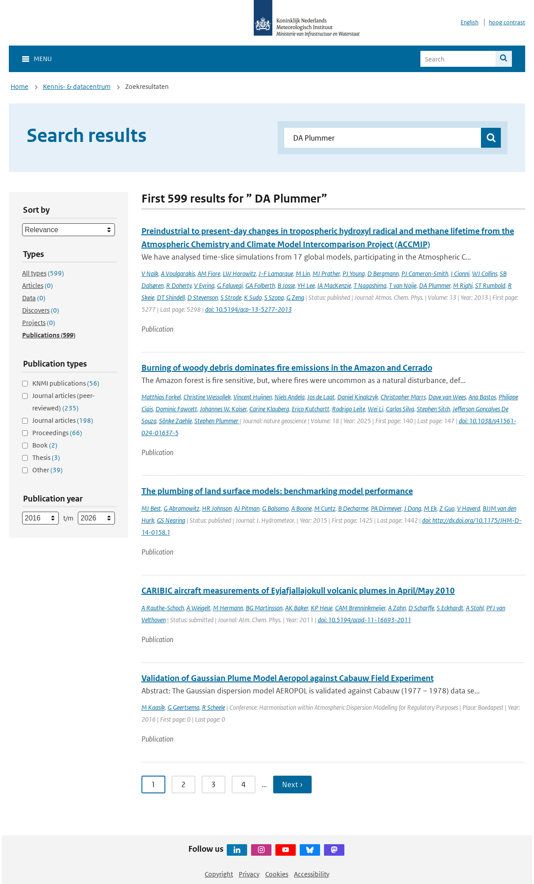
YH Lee (306, 285)
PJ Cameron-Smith (424, 273)
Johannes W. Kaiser (223, 409)
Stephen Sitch (433, 409)
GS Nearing (171, 520)
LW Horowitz (239, 273)
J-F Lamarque (276, 273)
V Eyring (204, 285)
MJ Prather (326, 273)
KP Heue (321, 608)
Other (47, 470)
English (469, 22)
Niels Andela (290, 397)
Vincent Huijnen (252, 397)
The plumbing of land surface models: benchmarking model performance (277, 491)
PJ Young (354, 273)
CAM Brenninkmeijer (360, 608)
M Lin (303, 273)
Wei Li (375, 409)
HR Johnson (217, 508)
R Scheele (213, 707)
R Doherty (178, 285)
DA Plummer (434, 285)
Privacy (249, 874)
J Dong (412, 508)
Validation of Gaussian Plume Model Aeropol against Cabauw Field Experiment (287, 678)
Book (44, 445)
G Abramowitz (181, 508)
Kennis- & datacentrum (77, 86)
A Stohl (475, 608)
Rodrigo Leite (348, 409)
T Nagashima (370, 285)
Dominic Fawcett (176, 409)
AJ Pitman (246, 508)
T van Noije (402, 285)
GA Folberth (260, 285)
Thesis (46, 457)
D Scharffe (421, 608)
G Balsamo (275, 508)
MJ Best (151, 508)
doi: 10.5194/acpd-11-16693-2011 (364, 620)
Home (19, 86)
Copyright (219, 874)
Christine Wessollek (207, 397)
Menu (43, 58)
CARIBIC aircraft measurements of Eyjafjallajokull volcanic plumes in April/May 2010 (298, 591)
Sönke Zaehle (175, 421)
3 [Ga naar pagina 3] (213, 784)
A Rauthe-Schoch (162, 608)
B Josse (286, 285)
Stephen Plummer (217, 421)
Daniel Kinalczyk (357, 397)
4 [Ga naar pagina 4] (243, 784)
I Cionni (460, 273)
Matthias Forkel (161, 397)
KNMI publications (65, 383)
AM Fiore (209, 273)
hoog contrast (507, 22)
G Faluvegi (230, 285)
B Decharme (353, 508)
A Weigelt (198, 608)
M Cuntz (325, 508)
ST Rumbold (490, 285)
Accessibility (311, 874)
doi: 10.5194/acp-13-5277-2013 (248, 309)
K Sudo (253, 297)
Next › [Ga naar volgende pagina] (292, 784)
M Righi (463, 285)
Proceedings (57, 433)
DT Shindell (171, 297)
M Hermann (228, 608)
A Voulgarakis (178, 273)
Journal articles (62, 420)
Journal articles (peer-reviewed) (63, 401)
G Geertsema (183, 707)
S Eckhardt (450, 608)
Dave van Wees (447, 397)
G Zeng (295, 297)
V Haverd (468, 508)
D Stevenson (202, 297)
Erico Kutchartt (310, 409)
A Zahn (397, 608)
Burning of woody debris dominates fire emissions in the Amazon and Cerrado (286, 368)
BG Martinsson (264, 608)
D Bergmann (383, 273)
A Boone (301, 508)
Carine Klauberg (269, 409)
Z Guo (446, 508)
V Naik (149, 273)
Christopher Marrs (403, 397)
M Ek (430, 508)
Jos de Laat (321, 397)
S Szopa (274, 297)
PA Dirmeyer (386, 508)
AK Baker (296, 608)
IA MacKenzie (334, 285)
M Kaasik (153, 707)
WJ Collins (484, 273)
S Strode (231, 297)
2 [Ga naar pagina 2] (183, 784)
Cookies (276, 874)
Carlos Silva (400, 409)
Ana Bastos (482, 397)
